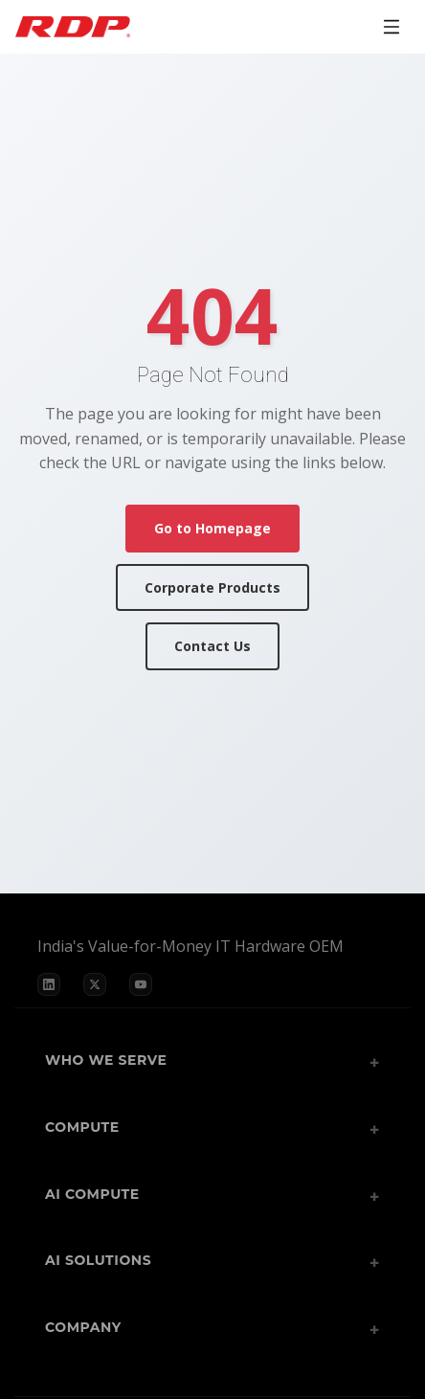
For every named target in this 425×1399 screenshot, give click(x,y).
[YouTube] (140, 984)
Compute (82, 1127)
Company (83, 1327)
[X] (94, 984)
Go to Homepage (212, 528)
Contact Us (212, 646)
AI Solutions (98, 1260)
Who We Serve (106, 1060)
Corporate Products (212, 587)
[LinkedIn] (48, 984)
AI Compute (92, 1194)
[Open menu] (391, 27)
